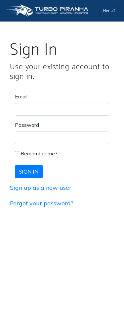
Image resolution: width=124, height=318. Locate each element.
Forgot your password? (41, 203)
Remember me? (39, 153)
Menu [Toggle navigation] (109, 11)
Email (21, 96)
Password (27, 125)
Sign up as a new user (40, 187)
